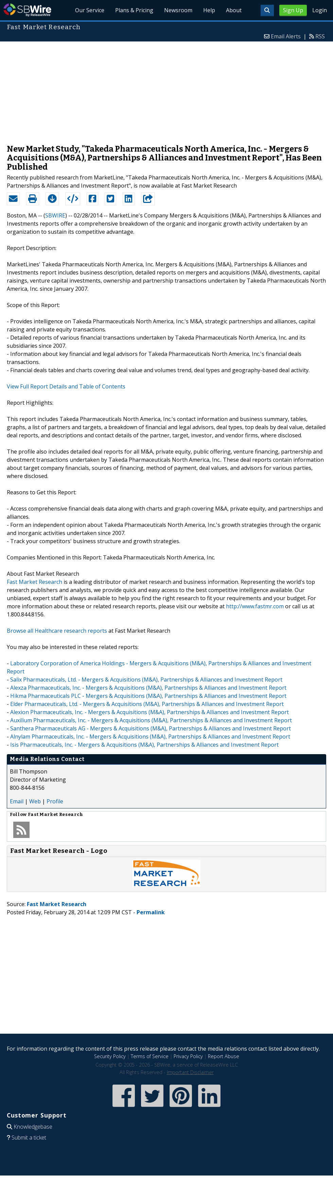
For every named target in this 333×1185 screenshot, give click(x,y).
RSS (320, 36)
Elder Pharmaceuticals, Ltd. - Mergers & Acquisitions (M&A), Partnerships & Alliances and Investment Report (147, 704)
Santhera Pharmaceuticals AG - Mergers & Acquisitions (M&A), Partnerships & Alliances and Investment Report (150, 728)
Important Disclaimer (190, 1072)
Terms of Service (150, 1056)
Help (209, 10)
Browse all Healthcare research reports (57, 630)
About (234, 10)
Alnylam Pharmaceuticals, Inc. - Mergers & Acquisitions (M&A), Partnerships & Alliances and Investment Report (150, 736)
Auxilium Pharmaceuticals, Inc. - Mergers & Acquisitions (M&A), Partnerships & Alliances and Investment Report (151, 720)
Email (16, 801)
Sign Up (293, 10)
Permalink (151, 912)
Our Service (90, 10)
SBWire (27, 10)
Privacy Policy (188, 1056)
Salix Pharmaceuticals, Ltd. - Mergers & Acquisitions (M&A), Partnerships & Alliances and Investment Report (146, 679)
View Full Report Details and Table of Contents (66, 386)
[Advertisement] (166, 89)
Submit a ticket (29, 1137)
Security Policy (110, 1056)
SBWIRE (55, 215)
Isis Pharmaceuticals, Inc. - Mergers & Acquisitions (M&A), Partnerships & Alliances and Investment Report (144, 744)
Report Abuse (223, 1056)
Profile (55, 801)
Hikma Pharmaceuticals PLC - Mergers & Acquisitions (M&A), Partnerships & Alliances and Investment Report (148, 696)
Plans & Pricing (135, 10)
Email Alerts (286, 36)
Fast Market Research (34, 582)
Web (35, 801)
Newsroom (178, 10)
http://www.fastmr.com (255, 606)
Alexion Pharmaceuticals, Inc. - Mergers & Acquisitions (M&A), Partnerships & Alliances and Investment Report (149, 712)
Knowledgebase (33, 1126)
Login (319, 10)
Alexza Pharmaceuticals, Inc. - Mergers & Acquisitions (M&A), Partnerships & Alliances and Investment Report (148, 687)
